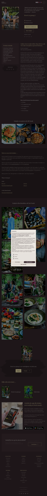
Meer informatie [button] (23, 264)
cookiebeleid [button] (14, 237)
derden (34, 238)
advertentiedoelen (20, 242)
